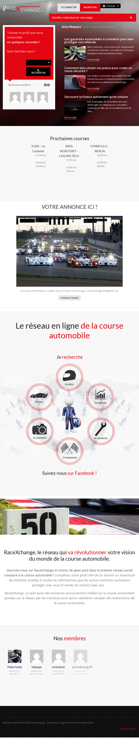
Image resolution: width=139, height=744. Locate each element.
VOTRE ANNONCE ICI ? (70, 207)
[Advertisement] (69, 185)
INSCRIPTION (90, 7)
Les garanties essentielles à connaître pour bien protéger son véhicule (99, 40)
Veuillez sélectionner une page (72, 17)
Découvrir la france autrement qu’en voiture (96, 97)
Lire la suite (93, 59)
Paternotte (14, 667)
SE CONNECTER (68, 7)
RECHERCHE (38, 71)
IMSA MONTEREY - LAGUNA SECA (69, 151)
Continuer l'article (69, 297)
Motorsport (107, 27)
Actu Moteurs (71, 27)
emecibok (58, 667)
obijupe (37, 667)
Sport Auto (90, 27)
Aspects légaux (128, 728)
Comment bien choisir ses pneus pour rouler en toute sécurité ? (98, 69)
